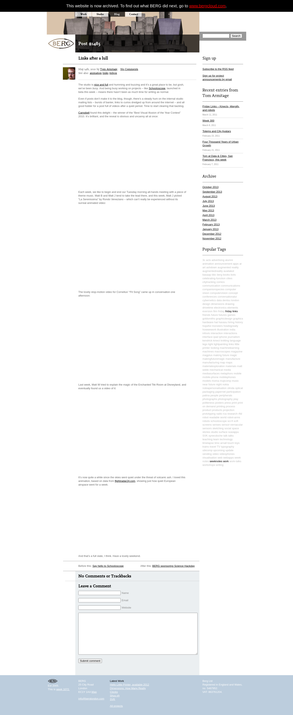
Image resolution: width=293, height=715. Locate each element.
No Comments (129, 69)
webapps (228, 457)
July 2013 (208, 201)
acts (208, 260)
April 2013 (208, 215)
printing (220, 406)
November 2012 (211, 238)
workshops (208, 464)
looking (215, 347)
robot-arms (233, 417)
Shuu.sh (115, 695)
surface (223, 432)
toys (237, 442)
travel (213, 446)
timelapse (208, 442)
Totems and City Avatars (216, 131)
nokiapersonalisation (214, 388)
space (235, 428)
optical (239, 388)
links (105, 73)
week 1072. (63, 689)
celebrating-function (213, 278)
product (206, 410)
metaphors (226, 373)
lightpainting (221, 344)
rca (225, 413)
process (230, 406)
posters (219, 402)
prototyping (208, 413)
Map (94, 691)
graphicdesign (224, 318)
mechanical (216, 369)
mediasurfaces (211, 373)
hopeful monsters (212, 325)
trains (205, 446)
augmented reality (228, 267)
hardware (207, 322)
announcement (223, 263)
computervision (219, 292)
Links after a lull (93, 58)
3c (203, 260)
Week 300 (208, 120)
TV (218, 446)
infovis (206, 333)
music (235, 380)
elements (232, 307)
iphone (223, 336)
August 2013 (209, 196)
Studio (100, 14)
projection (228, 410)
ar (240, 263)
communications (230, 285)
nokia (225, 384)
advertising (218, 260)
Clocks (114, 691)
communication (211, 285)
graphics (238, 318)
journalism (234, 336)
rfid (240, 413)
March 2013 (209, 219)
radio (219, 413)
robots (206, 421)
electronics (220, 307)
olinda (230, 388)
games (231, 314)
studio (214, 432)
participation (233, 391)
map (222, 362)
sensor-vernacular (232, 424)
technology (226, 439)
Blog (117, 14)
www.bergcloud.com (207, 6)
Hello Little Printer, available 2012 (129, 684)
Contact (133, 14)
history (239, 322)
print (234, 402)
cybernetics (209, 300)
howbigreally (230, 325)
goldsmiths (208, 318)
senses (216, 424)
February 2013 (211, 224)
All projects (116, 705)
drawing (229, 303)
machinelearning (229, 347)
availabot (228, 271)
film (215, 311)
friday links (231, 311)
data (219, 300)
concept (233, 292)
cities (229, 278)
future (214, 314)
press (227, 402)
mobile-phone (210, 377)
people (214, 395)
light (210, 344)
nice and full (101, 84)
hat (216, 322)
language (235, 340)
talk (225, 435)
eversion (207, 311)
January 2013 (210, 229)
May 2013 (208, 210)
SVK (205, 435)
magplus (207, 355)
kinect (216, 340)
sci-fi (230, 421)
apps (236, 263)
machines (208, 351)
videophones (227, 453)
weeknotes (216, 461)
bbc (214, 274)
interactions (230, 333)
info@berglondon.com (91, 698)
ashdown (211, 267)
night (219, 384)
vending (207, 453)
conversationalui (227, 296)
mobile (237, 373)
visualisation (209, 457)
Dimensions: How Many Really (128, 688)
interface (207, 336)
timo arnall (220, 442)
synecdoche (216, 435)
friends (206, 314)
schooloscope (219, 421)
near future (208, 384)
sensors (207, 428)
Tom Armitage (108, 69)
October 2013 (210, 187)
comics (220, 282)
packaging (208, 391)
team (216, 439)
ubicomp (207, 450)
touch (230, 442)
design (206, 303)
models (206, 380)
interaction (217, 333)
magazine (236, 351)
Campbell (84, 112)
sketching (218, 428)
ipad (216, 336)
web (220, 457)
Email (125, 600)
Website (126, 607)
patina (206, 395)
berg (219, 274)
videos (113, 73)
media (227, 369)
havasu (223, 322)
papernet (220, 391)
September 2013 (212, 191)
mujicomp (225, 380)
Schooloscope (157, 88)
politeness (208, 402)
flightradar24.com (125, 480)
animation (96, 73)
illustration (223, 329)
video (215, 453)
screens (207, 424)
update (229, 450)
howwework (209, 329)
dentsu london (230, 300)
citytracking (209, 282)
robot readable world (214, 417)
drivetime (207, 307)
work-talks (235, 461)
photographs (209, 399)
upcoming (219, 450)
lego (205, 344)
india (232, 329)
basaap (206, 274)
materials (230, 366)
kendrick (207, 340)
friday (221, 311)
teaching (207, 439)
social (227, 428)
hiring (231, 322)
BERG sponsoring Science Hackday (173, 565)
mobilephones (227, 377)
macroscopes (222, 351)
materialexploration (213, 366)
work (225, 461)
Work (83, 14)
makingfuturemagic (213, 358)
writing (220, 464)
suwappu (233, 432)
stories (206, 432)
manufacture (232, 358)
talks (231, 435)
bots (233, 274)
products (217, 410)
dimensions (217, 303)
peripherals (225, 395)
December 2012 (211, 233)
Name (125, 592)
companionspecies (213, 289)
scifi (236, 421)
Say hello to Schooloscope (108, 565)
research (232, 413)
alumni (229, 260)
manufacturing (210, 362)
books (226, 274)
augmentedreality (212, 271)
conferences (209, 296)
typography (227, 446)
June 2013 (208, 205)
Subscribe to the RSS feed (218, 69)
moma (215, 380)
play (235, 399)
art (204, 267)
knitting (225, 340)
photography (225, 399)
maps (229, 362)
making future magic (225, 355)
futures (223, 314)
